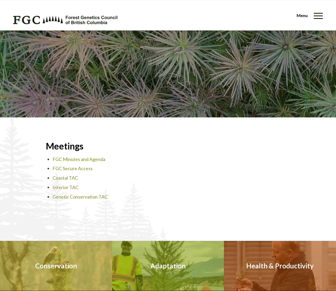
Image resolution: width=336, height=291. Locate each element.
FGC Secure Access (72, 168)
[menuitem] (308, 15)
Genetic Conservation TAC (80, 197)
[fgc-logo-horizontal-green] (65, 19)
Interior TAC (65, 187)
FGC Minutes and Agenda (78, 159)
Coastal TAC (65, 178)
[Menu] (308, 15)
